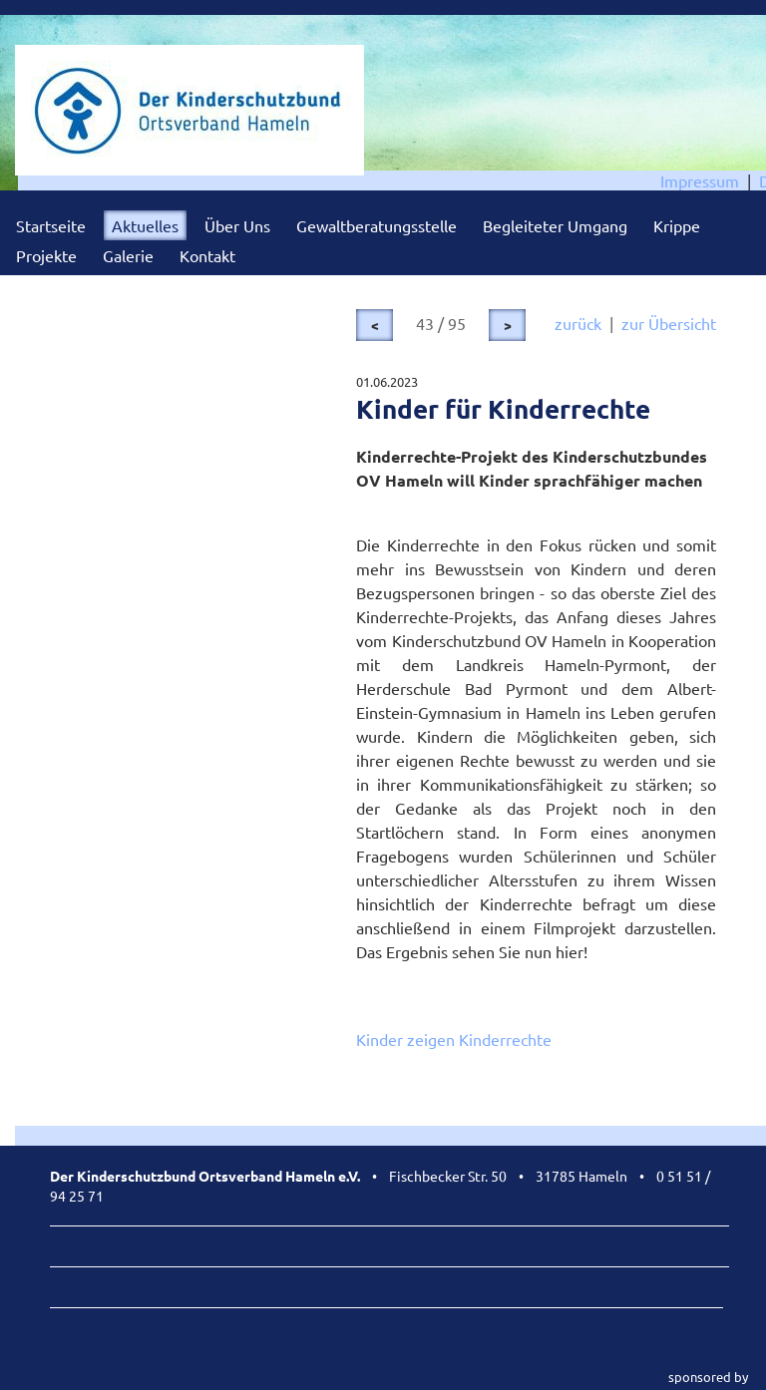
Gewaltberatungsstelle (376, 225)
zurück (578, 323)
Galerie (128, 255)
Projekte (46, 255)
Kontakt (207, 255)
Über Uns (237, 225)
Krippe (676, 225)
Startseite (51, 225)
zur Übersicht (668, 323)
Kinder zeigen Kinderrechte (454, 1039)
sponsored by (708, 1376)
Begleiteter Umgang (555, 225)
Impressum (699, 180)
